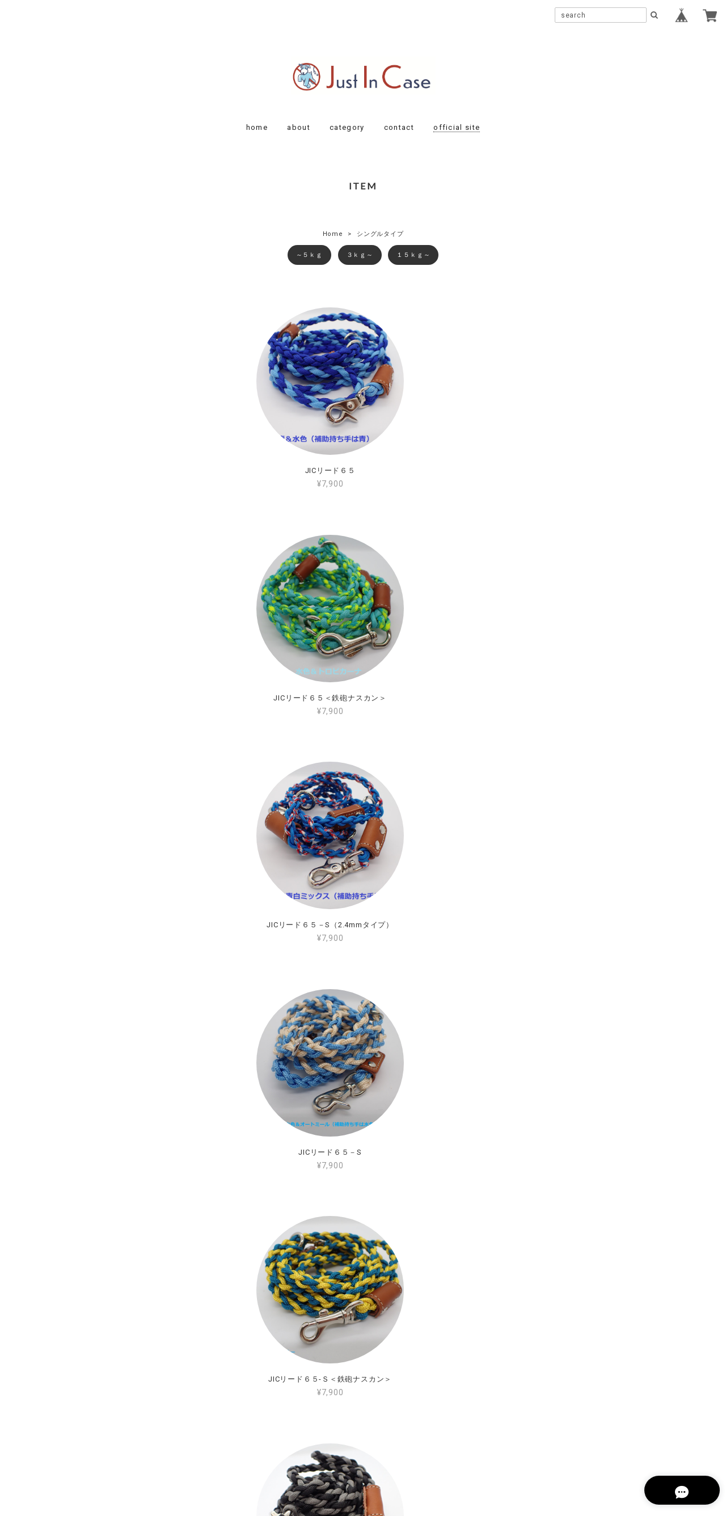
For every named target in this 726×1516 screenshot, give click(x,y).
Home (333, 234)
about (298, 127)
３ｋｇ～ (360, 255)
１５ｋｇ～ (413, 255)
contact (399, 127)
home (257, 127)
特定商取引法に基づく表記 (399, 1439)
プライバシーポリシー (300, 1439)
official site (456, 127)
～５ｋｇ (309, 255)
